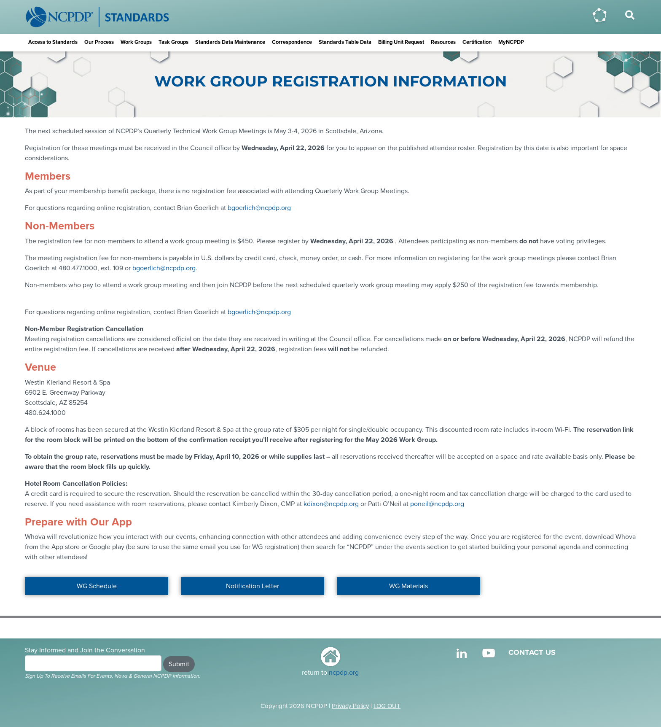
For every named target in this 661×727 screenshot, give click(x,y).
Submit (179, 664)
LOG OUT (386, 706)
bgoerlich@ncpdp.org (259, 208)
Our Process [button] (99, 42)
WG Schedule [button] (97, 586)
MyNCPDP (511, 42)
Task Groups (173, 42)
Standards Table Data (345, 42)
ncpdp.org (344, 672)
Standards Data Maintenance (230, 42)
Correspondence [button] (292, 42)
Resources (443, 42)
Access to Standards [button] (53, 42)
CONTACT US (532, 652)
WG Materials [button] (408, 586)
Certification (477, 42)
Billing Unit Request (401, 42)
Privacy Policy (350, 706)
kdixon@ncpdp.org (331, 504)
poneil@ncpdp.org (437, 504)
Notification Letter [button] (252, 586)
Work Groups (136, 42)
